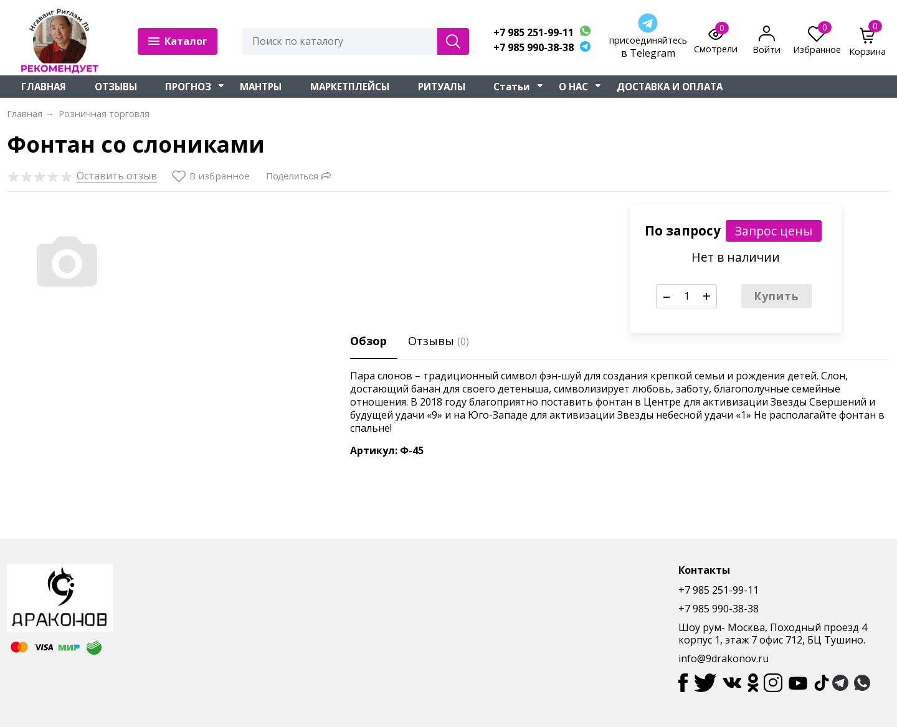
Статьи (511, 86)
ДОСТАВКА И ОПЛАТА (670, 86)
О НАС (573, 86)
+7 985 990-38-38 (533, 47)
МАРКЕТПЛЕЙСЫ (349, 86)
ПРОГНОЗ (188, 86)
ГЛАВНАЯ (43, 86)
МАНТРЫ (261, 86)
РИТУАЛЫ (441, 86)
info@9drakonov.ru (723, 658)
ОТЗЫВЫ (116, 86)
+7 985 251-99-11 (533, 32)
